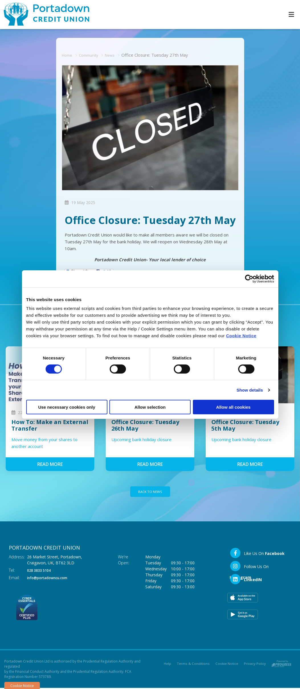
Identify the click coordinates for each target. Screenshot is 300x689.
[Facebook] (257, 554)
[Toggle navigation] (291, 14)
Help (168, 665)
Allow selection (150, 407)
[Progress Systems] (281, 663)
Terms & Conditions (193, 665)
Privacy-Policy (255, 665)
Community (92, 54)
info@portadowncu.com (51, 578)
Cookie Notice (241, 335)
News (115, 54)
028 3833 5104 (40, 571)
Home (68, 54)
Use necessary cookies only (66, 407)
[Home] (42, 14)
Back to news (150, 492)
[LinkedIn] (246, 580)
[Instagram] (259, 567)
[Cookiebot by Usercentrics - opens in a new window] (249, 278)
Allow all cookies (233, 407)
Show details (249, 389)
